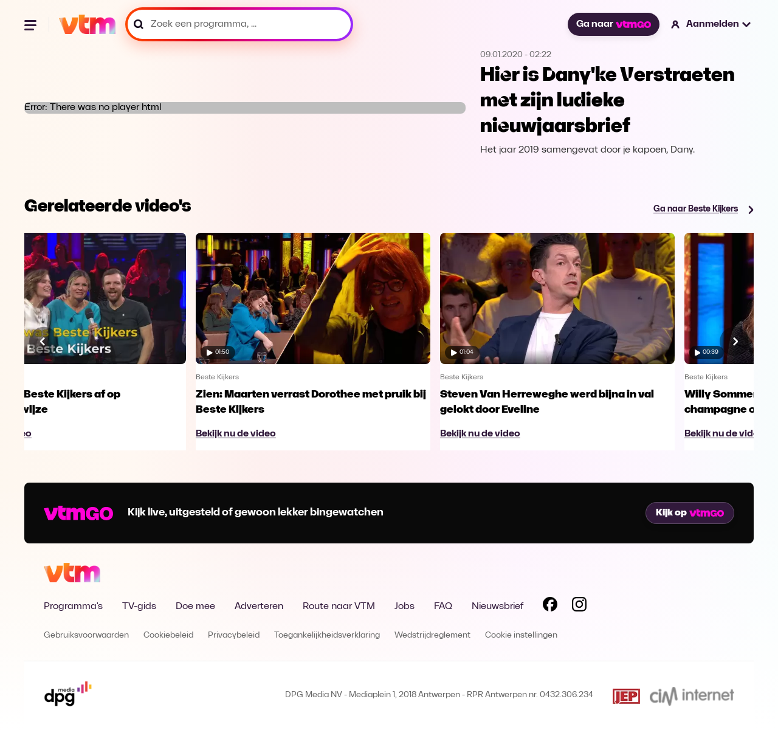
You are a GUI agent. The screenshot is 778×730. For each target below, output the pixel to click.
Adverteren (259, 606)
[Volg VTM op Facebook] (550, 606)
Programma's (73, 606)
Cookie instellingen (521, 635)
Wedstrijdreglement (432, 635)
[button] (711, 24)
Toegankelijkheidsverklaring (327, 635)
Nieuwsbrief (497, 606)
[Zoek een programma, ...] (239, 24)
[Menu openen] (31, 24)
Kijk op (690, 513)
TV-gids (139, 606)
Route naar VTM (339, 606)
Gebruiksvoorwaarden (86, 635)
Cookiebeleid (168, 635)
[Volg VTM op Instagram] (579, 606)
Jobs (404, 606)
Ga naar (613, 24)
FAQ (443, 606)
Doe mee (195, 606)
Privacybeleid (234, 635)
